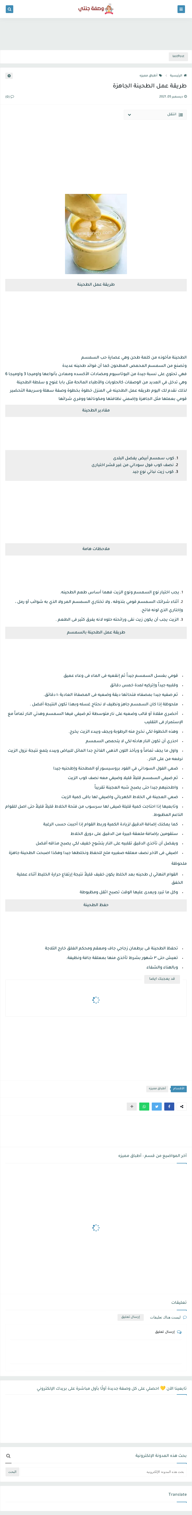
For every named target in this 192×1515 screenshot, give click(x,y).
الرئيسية (178, 76)
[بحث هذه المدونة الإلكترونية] (103, 1472)
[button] (169, 1107)
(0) (9, 97)
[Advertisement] (96, 33)
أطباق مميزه (151, 76)
